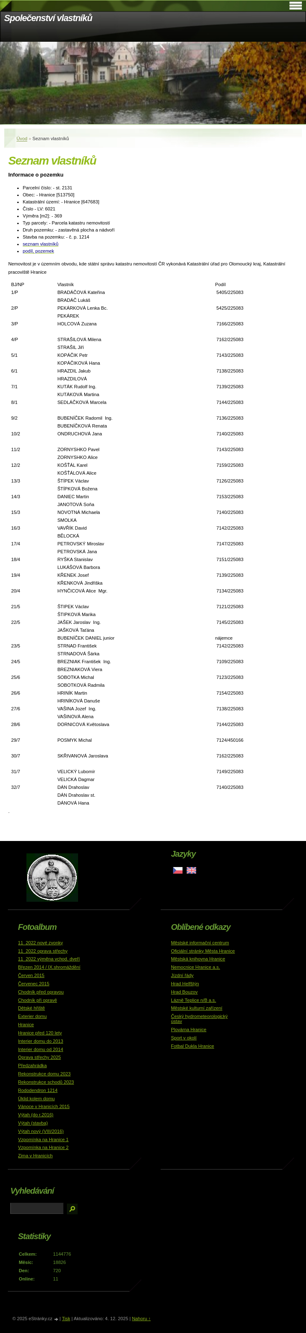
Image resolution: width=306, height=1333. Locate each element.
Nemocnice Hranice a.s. (195, 967)
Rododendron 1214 (38, 1090)
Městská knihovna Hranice (198, 958)
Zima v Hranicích (35, 1155)
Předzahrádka (32, 1065)
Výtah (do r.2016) (36, 1114)
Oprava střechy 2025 (39, 1057)
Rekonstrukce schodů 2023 (46, 1082)
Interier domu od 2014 (40, 1049)
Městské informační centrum (200, 942)
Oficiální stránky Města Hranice (203, 950)
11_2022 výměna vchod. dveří (49, 958)
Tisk (66, 1318)
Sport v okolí (184, 1037)
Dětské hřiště (31, 1008)
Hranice (26, 1024)
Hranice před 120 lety (40, 1032)
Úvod (22, 138)
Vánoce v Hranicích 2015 (44, 1106)
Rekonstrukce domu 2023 (44, 1073)
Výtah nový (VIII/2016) (41, 1131)
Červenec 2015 (34, 983)
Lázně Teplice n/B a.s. (193, 1000)
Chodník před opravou (41, 991)
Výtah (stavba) (33, 1122)
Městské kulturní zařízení (196, 1008)
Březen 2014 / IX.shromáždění (49, 967)
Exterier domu (32, 1016)
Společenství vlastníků (48, 18)
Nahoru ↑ (141, 1318)
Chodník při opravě (37, 1000)
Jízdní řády (182, 975)
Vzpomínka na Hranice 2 (43, 1147)
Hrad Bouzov (184, 991)
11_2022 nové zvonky (40, 942)
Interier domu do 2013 (40, 1041)
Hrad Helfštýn (185, 983)
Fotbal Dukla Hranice (192, 1046)
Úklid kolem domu (36, 1098)
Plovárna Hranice (188, 1029)
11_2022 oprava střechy (43, 950)
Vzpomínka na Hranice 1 (43, 1139)
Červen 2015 (31, 975)
